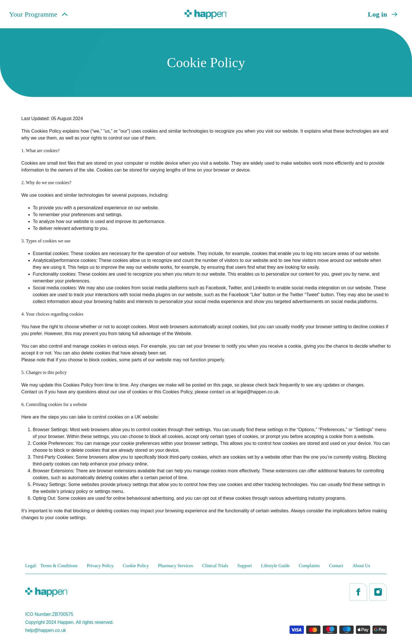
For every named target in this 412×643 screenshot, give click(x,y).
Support (244, 565)
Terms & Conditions (59, 565)
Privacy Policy (100, 565)
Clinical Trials (215, 565)
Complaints (309, 565)
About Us (361, 565)
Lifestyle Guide (275, 565)
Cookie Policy (136, 565)
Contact (336, 565)
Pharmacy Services (175, 565)
